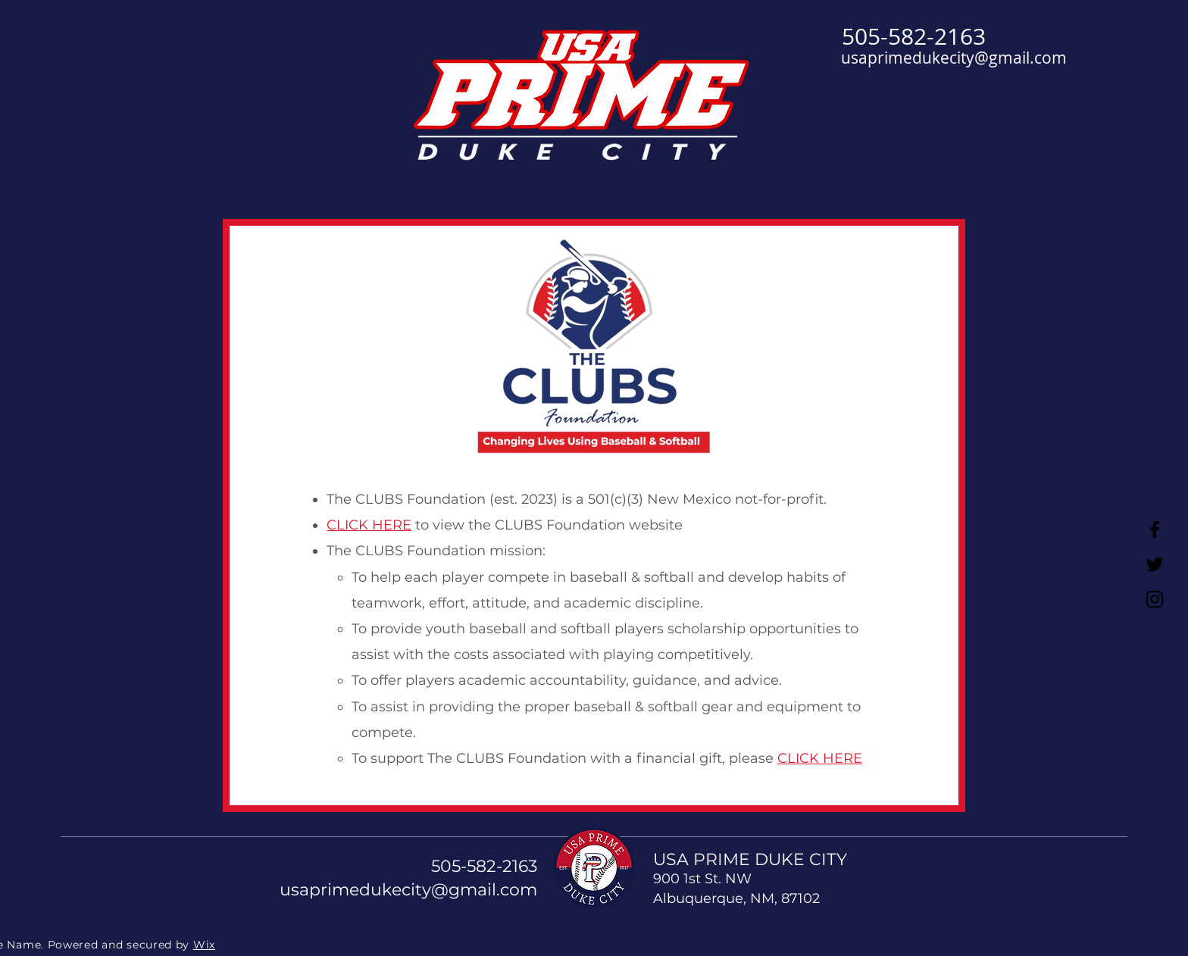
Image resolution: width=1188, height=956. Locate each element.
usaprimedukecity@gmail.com (954, 57)
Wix (204, 944)
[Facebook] (1154, 529)
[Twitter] (1154, 564)
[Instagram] (1154, 599)
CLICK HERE (369, 525)
